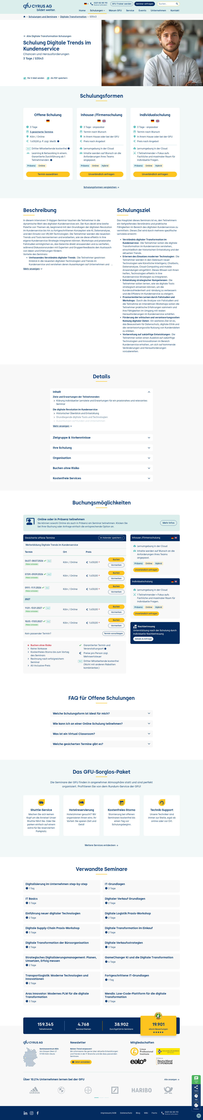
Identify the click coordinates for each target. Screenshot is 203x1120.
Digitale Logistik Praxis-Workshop (128, 913)
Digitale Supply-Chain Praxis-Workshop (53, 928)
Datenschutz (126, 1113)
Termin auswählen (48, 174)
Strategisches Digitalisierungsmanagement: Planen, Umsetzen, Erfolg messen (61, 959)
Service (130, 10)
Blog (138, 1113)
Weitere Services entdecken (101, 845)
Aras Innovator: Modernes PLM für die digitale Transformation (57, 995)
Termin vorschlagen (113, 633)
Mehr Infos (168, 523)
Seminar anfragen (144, 4)
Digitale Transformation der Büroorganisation (57, 942)
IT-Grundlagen (115, 884)
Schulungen (97, 10)
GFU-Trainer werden (121, 4)
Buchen (116, 559)
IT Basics (31, 898)
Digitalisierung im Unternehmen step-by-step (56, 884)
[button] (101, 713)
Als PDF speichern (57, 78)
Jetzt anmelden (81, 1062)
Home (82, 10)
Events (142, 10)
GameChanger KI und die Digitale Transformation (139, 957)
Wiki (146, 1113)
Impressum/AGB (108, 1113)
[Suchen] (168, 4)
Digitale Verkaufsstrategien (124, 942)
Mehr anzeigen (33, 269)
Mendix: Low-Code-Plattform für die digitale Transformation (135, 995)
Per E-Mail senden (33, 78)
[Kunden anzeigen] (172, 1079)
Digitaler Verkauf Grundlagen (125, 898)
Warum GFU (115, 10)
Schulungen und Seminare (43, 16)
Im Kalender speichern (110, 538)
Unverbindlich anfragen (101, 174)
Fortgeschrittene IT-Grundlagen (127, 975)
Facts (154, 1113)
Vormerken (116, 565)
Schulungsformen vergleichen (101, 187)
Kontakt (175, 10)
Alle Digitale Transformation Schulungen (47, 36)
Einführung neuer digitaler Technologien (53, 913)
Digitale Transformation (73, 16)
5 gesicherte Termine (41, 132)
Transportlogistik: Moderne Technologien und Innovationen (57, 977)
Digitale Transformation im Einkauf (129, 928)
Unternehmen (158, 10)
